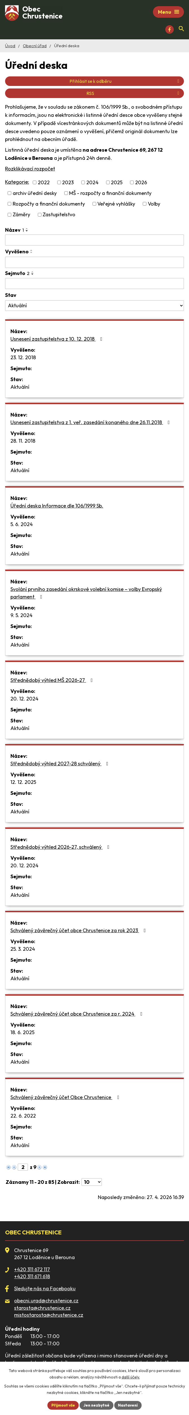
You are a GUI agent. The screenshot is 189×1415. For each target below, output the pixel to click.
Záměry (21, 215)
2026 (141, 183)
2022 (44, 183)
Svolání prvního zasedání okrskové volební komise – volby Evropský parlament (86, 594)
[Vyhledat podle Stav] (94, 306)
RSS (134, 94)
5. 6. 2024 (21, 525)
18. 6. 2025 (22, 1033)
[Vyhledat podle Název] (94, 240)
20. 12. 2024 (24, 699)
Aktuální (19, 388)
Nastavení (129, 1404)
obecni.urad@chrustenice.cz (46, 1301)
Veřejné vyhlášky (116, 204)
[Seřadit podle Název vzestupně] (27, 229)
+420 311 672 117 (32, 1270)
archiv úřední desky (35, 194)
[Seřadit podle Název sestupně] (27, 231)
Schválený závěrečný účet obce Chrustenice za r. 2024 (77, 1014)
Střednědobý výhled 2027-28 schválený (60, 764)
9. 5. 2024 (21, 616)
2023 (68, 183)
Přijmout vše (62, 1404)
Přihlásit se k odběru (125, 82)
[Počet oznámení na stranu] (92, 1183)
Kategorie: (17, 182)
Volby (154, 204)
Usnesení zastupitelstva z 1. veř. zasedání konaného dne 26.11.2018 (91, 423)
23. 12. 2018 (23, 358)
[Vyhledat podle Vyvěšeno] (94, 263)
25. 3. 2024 (22, 950)
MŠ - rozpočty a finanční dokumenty (110, 194)
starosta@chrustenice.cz (42, 1308)
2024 (92, 183)
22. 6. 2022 (23, 1116)
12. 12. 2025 (23, 783)
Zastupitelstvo (59, 215)
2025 (116, 183)
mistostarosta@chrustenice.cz (48, 1315)
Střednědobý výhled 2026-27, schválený (61, 848)
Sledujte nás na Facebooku (45, 1289)
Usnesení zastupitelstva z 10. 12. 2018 (57, 339)
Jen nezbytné (96, 1404)
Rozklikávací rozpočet (30, 169)
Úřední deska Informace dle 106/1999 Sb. (56, 506)
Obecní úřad (35, 46)
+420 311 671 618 (32, 1277)
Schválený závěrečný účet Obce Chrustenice (65, 1098)
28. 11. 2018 (22, 441)
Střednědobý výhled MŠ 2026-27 (52, 681)
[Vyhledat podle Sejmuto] (94, 284)
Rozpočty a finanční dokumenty (49, 204)
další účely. (131, 1376)
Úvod (10, 46)
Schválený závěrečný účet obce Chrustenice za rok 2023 (79, 931)
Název (14, 230)
